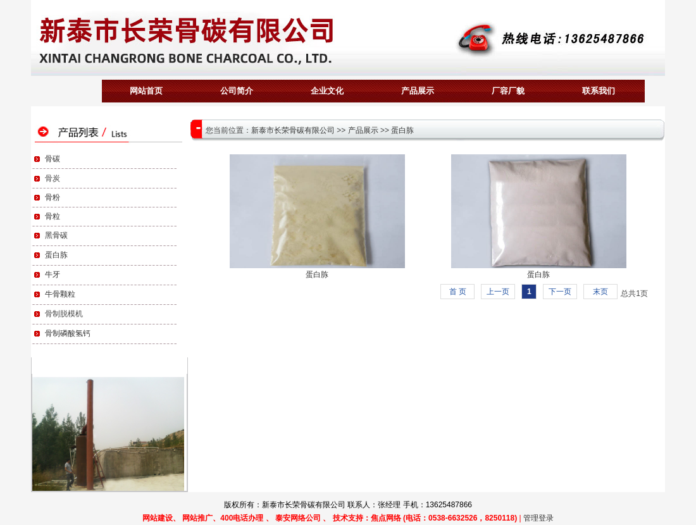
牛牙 (52, 274)
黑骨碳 (56, 235)
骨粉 (52, 197)
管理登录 (538, 518)
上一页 (498, 291)
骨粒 (52, 216)
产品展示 (363, 130)
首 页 (457, 291)
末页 (600, 291)
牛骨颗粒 (60, 294)
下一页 (560, 291)
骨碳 (52, 158)
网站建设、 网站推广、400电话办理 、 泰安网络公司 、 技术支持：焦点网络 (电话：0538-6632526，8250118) (329, 518)
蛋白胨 (56, 254)
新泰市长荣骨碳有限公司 (293, 130)
